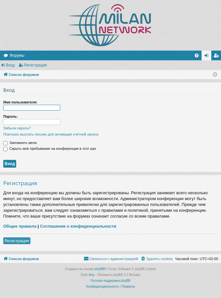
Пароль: (10, 116)
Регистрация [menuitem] (217, 56)
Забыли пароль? (17, 128)
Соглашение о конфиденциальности (78, 226)
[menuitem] (197, 55)
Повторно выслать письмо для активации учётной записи (51, 134)
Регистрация (35, 65)
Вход (10, 65)
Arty (92, 275)
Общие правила (19, 226)
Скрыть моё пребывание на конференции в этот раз (49, 148)
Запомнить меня (20, 143)
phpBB (99, 269)
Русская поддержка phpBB (110, 280)
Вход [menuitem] (207, 56)
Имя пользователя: (20, 102)
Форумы (17, 55)
